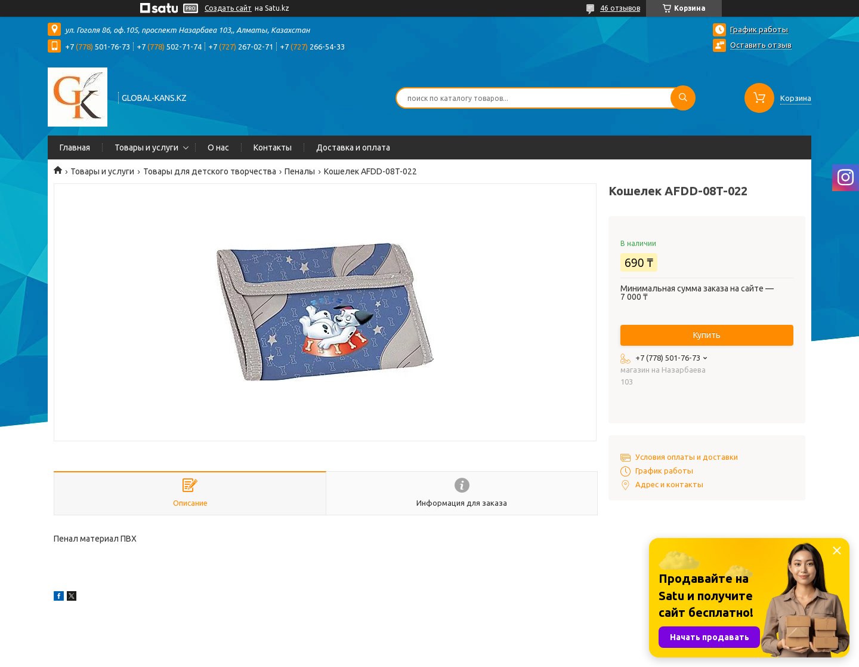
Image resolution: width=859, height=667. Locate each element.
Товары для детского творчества (209, 171)
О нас (218, 147)
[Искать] (683, 97)
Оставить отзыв (761, 45)
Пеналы (300, 171)
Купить (707, 335)
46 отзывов (620, 8)
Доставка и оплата (353, 147)
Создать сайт (228, 8)
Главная (75, 147)
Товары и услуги (146, 147)
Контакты (273, 147)
